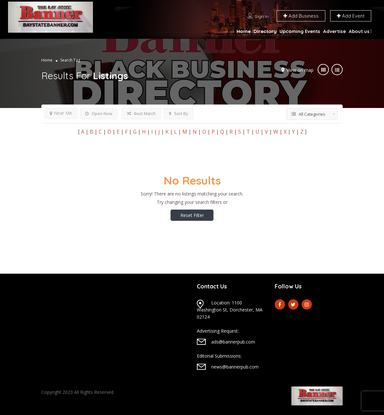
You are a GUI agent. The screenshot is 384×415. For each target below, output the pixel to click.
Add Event (350, 16)
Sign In (262, 16)
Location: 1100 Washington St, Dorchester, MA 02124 (230, 310)
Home (244, 31)
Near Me (61, 113)
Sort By (178, 113)
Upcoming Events (300, 31)
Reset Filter (192, 215)
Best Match (141, 113)
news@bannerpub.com (235, 367)
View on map (300, 70)
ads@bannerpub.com (233, 342)
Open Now (98, 113)
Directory (265, 31)
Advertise (334, 31)
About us (359, 31)
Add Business (301, 16)
